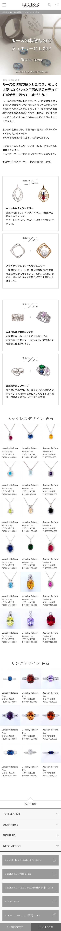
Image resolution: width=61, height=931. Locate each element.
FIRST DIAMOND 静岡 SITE (22, 916)
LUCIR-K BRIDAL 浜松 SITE (23, 860)
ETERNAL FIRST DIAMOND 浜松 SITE (29, 888)
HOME (4, 12)
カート (57, 4)
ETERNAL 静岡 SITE (18, 874)
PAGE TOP (30, 804)
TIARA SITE (12, 902)
